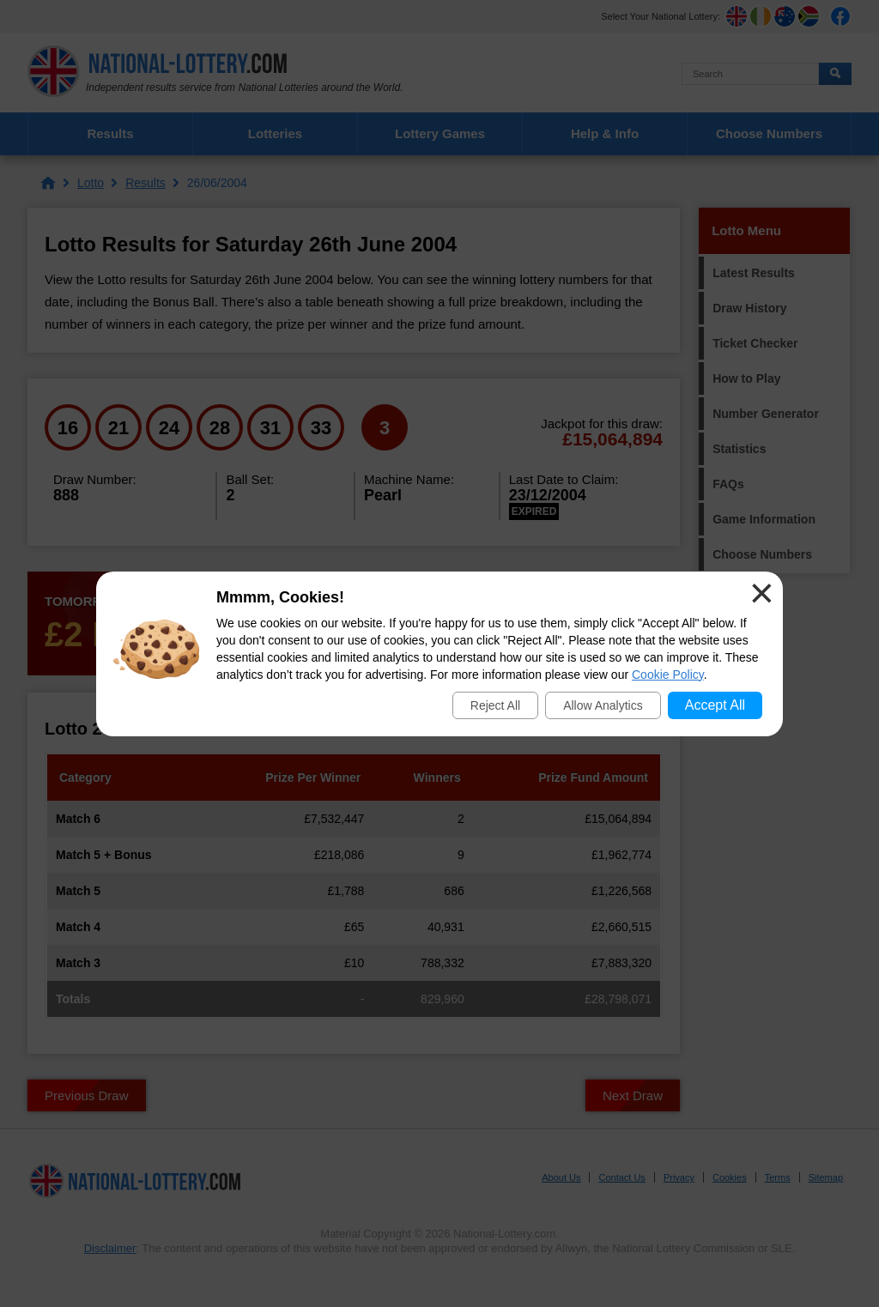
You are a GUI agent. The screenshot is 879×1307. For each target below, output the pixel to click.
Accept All (715, 705)
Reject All (495, 705)
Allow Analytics (603, 705)
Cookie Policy (668, 674)
